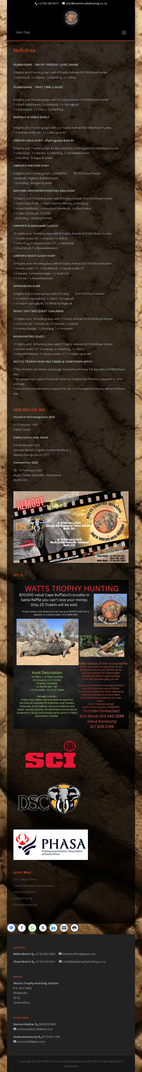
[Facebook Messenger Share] (11, 928)
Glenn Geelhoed (24, 892)
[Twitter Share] (43, 928)
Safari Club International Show (33, 886)
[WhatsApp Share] (32, 928)
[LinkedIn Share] (53, 928)
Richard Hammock (25, 905)
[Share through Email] (64, 928)
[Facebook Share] (22, 928)
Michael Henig (22, 898)
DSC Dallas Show (24, 879)
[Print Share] (74, 928)
